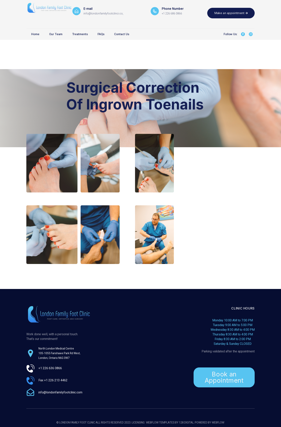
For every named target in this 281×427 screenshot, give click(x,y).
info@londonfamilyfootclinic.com (60, 392)
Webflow (218, 422)
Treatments (80, 34)
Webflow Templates (160, 422)
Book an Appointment (224, 377)
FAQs (101, 34)
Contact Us (121, 34)
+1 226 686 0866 (172, 14)
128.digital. (186, 422)
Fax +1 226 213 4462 (53, 380)
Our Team (55, 34)
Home (35, 34)
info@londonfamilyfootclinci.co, (103, 14)
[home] (49, 7)
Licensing (138, 422)
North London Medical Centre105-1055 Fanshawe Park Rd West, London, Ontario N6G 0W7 (59, 353)
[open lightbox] (51, 164)
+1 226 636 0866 (50, 368)
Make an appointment (231, 13)
